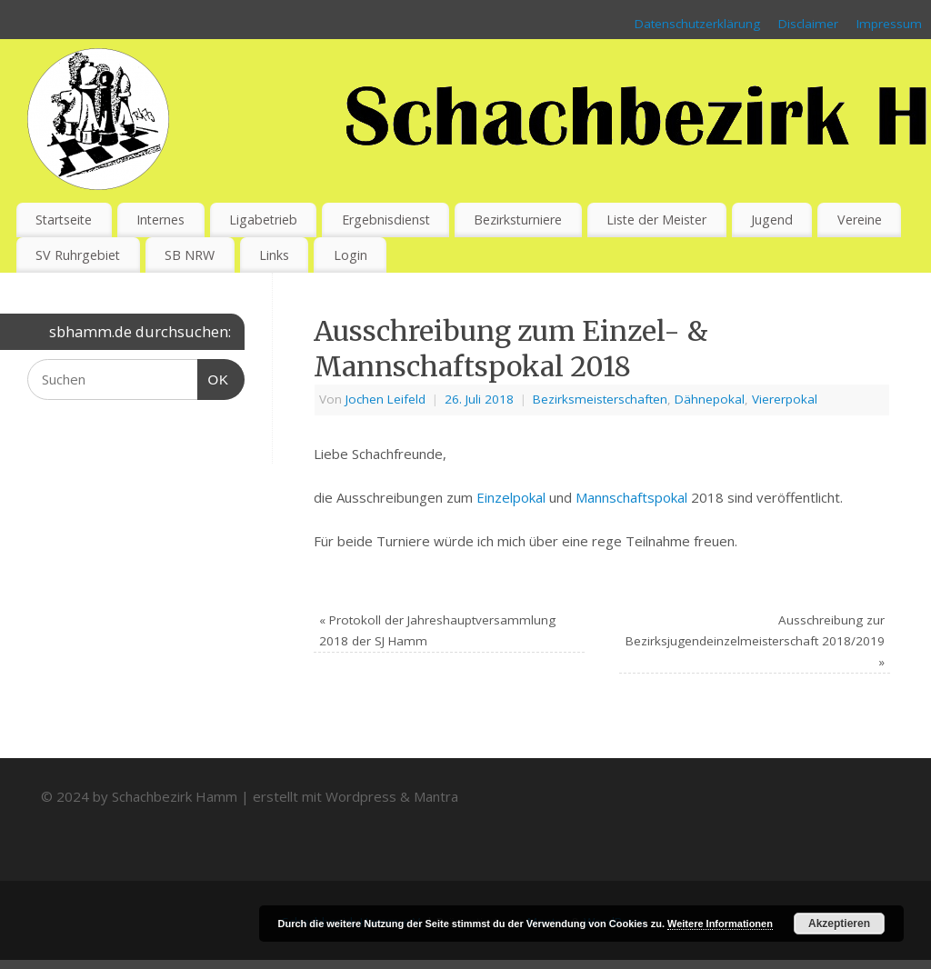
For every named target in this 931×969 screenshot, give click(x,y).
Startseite (63, 219)
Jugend (772, 219)
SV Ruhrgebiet (77, 255)
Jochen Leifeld (385, 399)
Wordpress (360, 796)
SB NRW (190, 255)
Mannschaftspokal (631, 497)
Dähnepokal (710, 399)
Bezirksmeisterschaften (600, 399)
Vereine (859, 219)
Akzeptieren (839, 923)
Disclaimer (808, 23)
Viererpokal (784, 399)
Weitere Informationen (720, 923)
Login (350, 255)
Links (274, 255)
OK (213, 377)
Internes (160, 219)
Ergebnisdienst (386, 219)
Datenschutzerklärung (697, 23)
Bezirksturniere (518, 219)
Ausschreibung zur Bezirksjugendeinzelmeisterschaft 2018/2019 (755, 641)
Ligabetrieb (263, 219)
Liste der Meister (656, 219)
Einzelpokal (511, 497)
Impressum (889, 23)
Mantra (436, 796)
